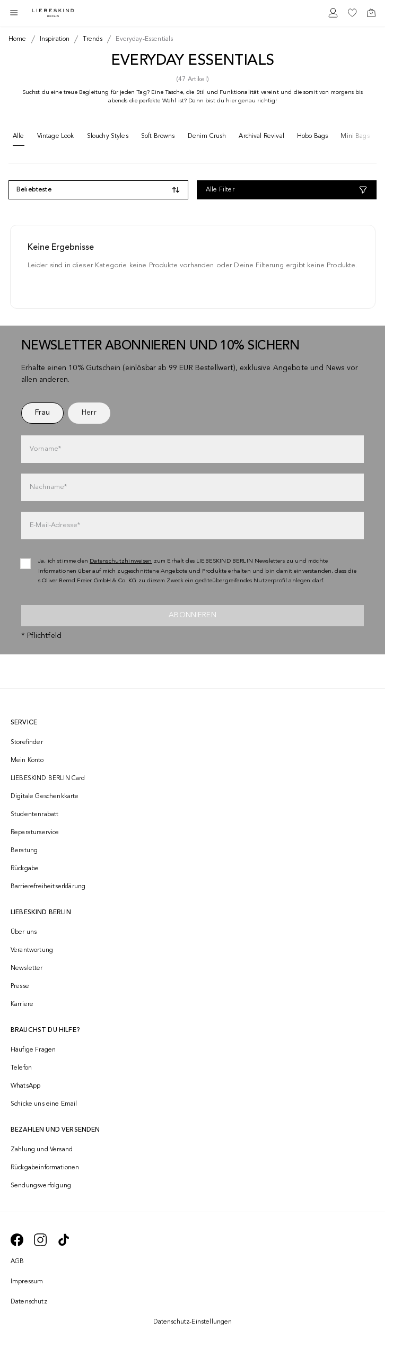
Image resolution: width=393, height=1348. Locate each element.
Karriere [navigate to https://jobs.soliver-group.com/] (22, 1004)
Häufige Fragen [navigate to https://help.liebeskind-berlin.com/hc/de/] (33, 1050)
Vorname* (45, 448)
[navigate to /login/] (333, 12)
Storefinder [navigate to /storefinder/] (27, 742)
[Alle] (18, 138)
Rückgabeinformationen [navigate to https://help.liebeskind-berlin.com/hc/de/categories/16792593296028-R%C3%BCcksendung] (45, 1168)
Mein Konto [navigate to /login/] (27, 760)
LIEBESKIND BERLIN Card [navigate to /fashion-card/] (48, 778)
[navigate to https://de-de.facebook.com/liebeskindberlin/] (17, 1239)
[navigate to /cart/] (371, 12)
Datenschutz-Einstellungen (192, 1322)
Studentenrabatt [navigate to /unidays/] (34, 814)
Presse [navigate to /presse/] (20, 986)
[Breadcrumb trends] (90, 39)
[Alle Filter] (287, 189)
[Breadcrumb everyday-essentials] (142, 39)
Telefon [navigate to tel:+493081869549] (21, 1068)
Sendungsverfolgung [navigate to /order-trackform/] (41, 1186)
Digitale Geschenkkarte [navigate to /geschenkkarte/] (45, 796)
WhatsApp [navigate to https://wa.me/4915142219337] (25, 1086)
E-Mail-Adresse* (55, 525)
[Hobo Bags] (312, 138)
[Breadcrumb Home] (17, 39)
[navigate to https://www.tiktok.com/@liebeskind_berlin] (63, 1239)
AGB (17, 1261)
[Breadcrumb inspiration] (53, 39)
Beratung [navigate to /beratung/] (24, 850)
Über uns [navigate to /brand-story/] (24, 932)
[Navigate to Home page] (53, 12)
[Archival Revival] (261, 138)
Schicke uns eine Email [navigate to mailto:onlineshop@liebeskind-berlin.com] (44, 1104)
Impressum (27, 1282)
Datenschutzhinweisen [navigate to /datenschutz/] (121, 561)
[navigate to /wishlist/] (352, 12)
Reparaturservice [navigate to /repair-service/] (35, 832)
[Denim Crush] (207, 138)
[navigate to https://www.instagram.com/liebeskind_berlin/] (40, 1239)
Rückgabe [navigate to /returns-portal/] (25, 868)
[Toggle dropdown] (98, 189)
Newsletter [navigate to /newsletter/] (27, 968)
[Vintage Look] (55, 138)
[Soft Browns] (158, 138)
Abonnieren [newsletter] (192, 615)
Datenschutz (29, 1302)
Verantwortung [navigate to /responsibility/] (32, 950)
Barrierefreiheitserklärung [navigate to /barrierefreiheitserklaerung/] (48, 886)
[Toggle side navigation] (13, 12)
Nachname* (48, 487)
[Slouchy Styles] (108, 138)
